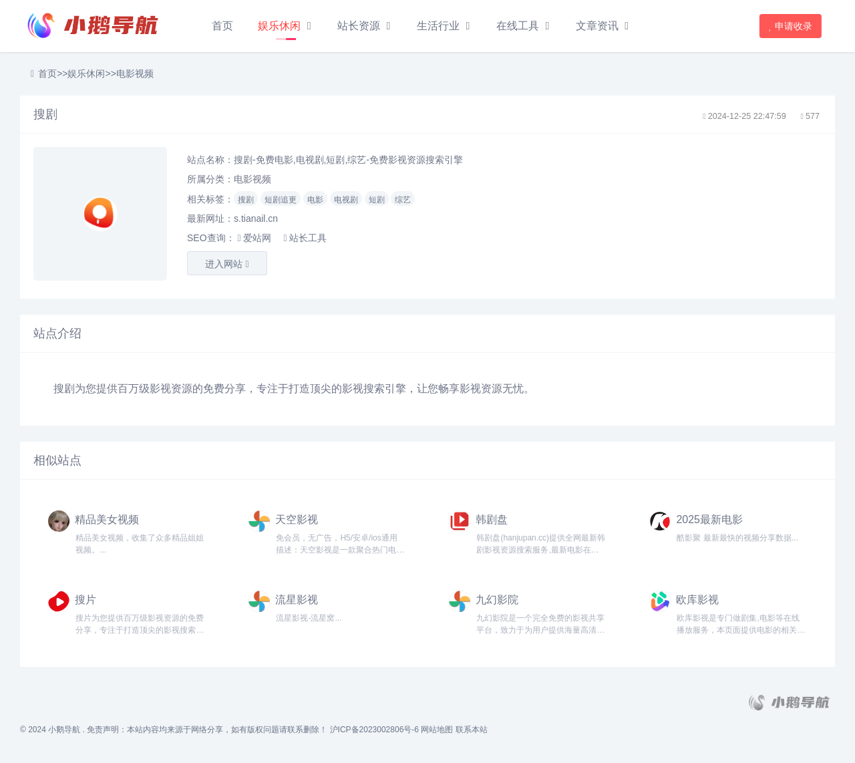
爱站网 (254, 238)
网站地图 (437, 729)
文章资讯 (597, 25)
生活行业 (438, 25)
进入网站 (226, 264)
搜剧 (246, 199)
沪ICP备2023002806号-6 (374, 729)
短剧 (377, 199)
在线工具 (517, 25)
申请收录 (792, 26)
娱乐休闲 (279, 25)
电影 (315, 199)
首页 (222, 25)
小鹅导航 (64, 729)
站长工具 (304, 238)
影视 (160, 388)
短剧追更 (281, 199)
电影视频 (135, 73)
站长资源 (358, 25)
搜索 (374, 388)
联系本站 (472, 729)
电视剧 (346, 199)
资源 (181, 388)
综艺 (403, 199)
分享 (235, 388)
